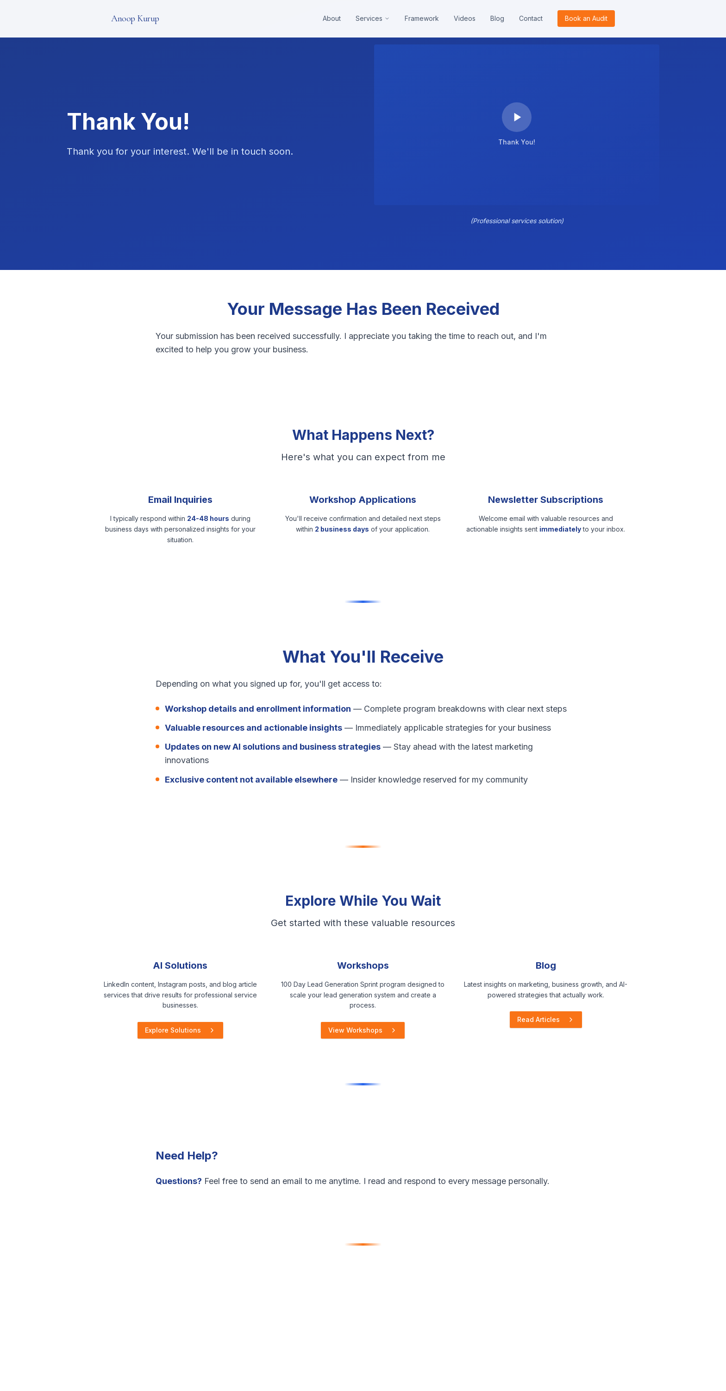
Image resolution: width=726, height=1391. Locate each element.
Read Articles (546, 1019)
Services (373, 18)
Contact (531, 18)
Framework (422, 18)
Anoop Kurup (135, 18)
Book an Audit (586, 18)
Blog (497, 18)
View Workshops (362, 1030)
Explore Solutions (180, 1030)
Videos (465, 18)
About (332, 18)
